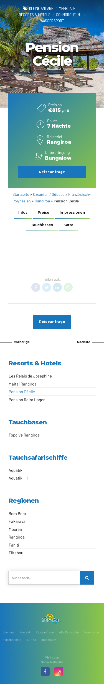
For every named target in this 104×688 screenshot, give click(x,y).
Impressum (48, 641)
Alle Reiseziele (69, 633)
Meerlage (67, 8)
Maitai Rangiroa (23, 384)
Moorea (15, 530)
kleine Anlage (41, 8)
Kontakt (24, 633)
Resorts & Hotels (34, 14)
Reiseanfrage (45, 633)
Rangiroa (42, 201)
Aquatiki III (18, 479)
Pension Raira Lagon (27, 400)
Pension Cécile (22, 392)
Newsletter (91, 633)
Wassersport (52, 20)
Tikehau (16, 554)
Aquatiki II (18, 471)
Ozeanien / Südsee (48, 194)
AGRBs (31, 641)
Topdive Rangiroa (24, 435)
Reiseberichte (11, 641)
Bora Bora (17, 514)
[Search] (87, 579)
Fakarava (17, 522)
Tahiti (14, 546)
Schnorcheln (68, 14)
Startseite (20, 194)
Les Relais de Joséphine (30, 377)
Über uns (8, 633)
